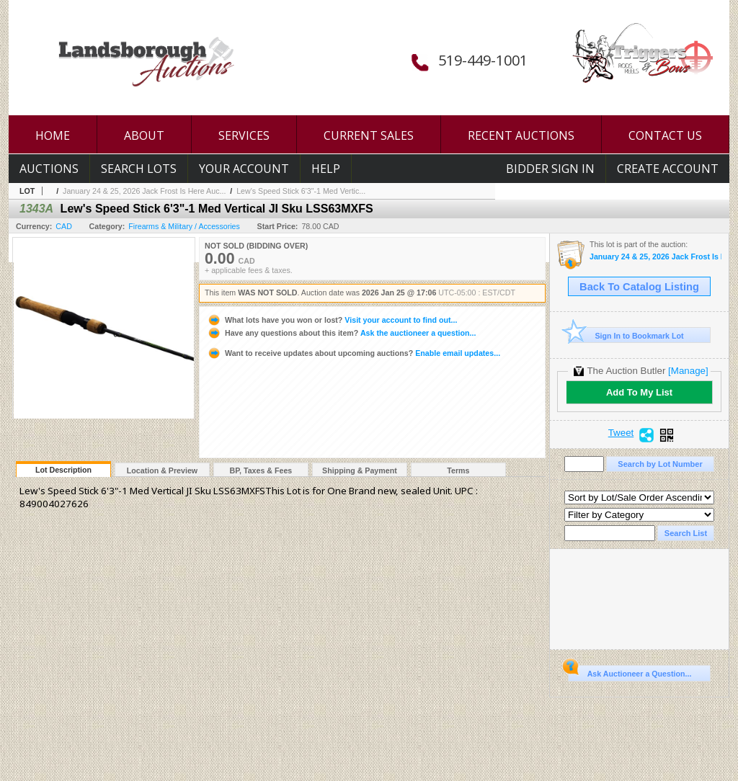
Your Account (244, 169)
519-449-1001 (483, 60)
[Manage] (688, 370)
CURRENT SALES (369, 135)
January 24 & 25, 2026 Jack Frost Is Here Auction (655, 257)
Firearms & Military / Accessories (184, 226)
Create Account (668, 169)
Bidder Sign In (550, 169)
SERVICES (244, 135)
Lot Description (63, 469)
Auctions (49, 169)
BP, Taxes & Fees (261, 470)
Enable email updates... (353, 353)
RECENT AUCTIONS (521, 135)
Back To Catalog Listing (639, 287)
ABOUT (144, 135)
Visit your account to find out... (332, 320)
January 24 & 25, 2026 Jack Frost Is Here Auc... (144, 191)
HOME (52, 135)
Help (325, 169)
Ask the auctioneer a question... (341, 333)
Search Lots (139, 169)
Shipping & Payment (359, 470)
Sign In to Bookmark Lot (626, 335)
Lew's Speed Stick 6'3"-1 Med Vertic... (300, 191)
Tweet (621, 433)
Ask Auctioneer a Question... (629, 671)
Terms (458, 470)
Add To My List (639, 392)
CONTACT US (665, 135)
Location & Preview (162, 470)
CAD (63, 226)
